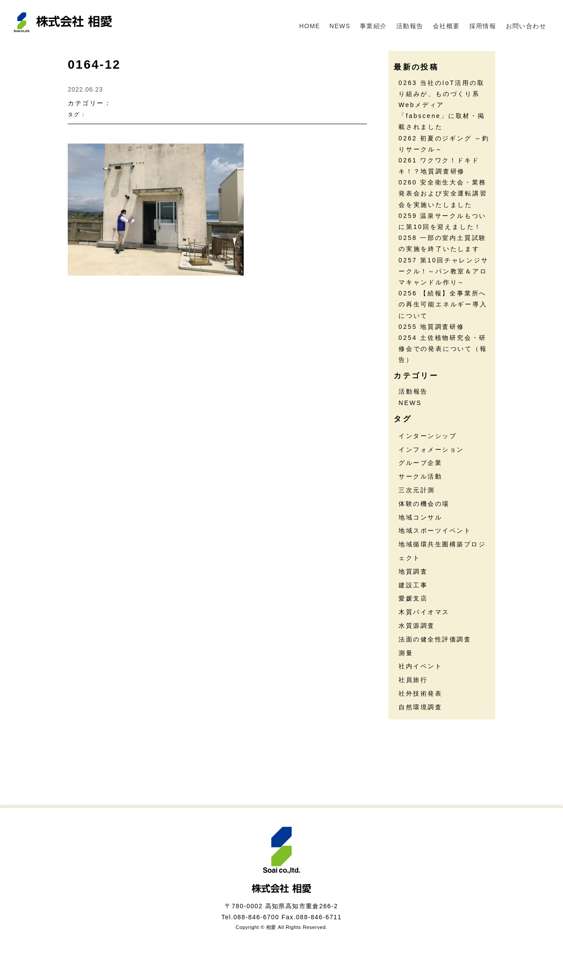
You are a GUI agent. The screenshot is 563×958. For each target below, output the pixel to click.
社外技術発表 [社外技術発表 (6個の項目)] (420, 693)
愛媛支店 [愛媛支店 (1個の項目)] (413, 598)
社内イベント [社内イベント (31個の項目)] (420, 666)
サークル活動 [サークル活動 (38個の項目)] (420, 476)
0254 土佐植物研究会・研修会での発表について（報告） (442, 348)
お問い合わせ (526, 25)
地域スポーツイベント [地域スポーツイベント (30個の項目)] (434, 530)
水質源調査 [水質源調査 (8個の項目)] (416, 625)
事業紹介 (373, 25)
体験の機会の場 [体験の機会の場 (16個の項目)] (424, 503)
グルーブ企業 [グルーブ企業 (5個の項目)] (420, 462)
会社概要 (446, 25)
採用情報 (483, 25)
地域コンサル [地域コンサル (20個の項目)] (420, 517)
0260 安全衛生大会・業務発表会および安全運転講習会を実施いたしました (442, 193)
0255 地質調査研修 (431, 326)
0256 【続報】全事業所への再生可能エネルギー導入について (442, 304)
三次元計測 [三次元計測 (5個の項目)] (416, 490)
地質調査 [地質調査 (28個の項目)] (413, 571)
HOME (309, 25)
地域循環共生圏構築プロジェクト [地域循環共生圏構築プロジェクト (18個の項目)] (442, 551)
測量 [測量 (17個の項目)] (405, 652)
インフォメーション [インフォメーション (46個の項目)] (431, 449)
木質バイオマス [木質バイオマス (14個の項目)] (424, 611)
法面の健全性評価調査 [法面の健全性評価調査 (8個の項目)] (434, 639)
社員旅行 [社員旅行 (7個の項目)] (413, 679)
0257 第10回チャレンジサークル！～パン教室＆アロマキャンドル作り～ (443, 271)
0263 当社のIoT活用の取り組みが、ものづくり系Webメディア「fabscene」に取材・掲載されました (441, 105)
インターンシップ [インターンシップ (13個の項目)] (427, 435)
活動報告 (410, 25)
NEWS (340, 25)
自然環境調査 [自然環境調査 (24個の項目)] (420, 707)
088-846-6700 (256, 917)
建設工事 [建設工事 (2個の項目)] (413, 585)
